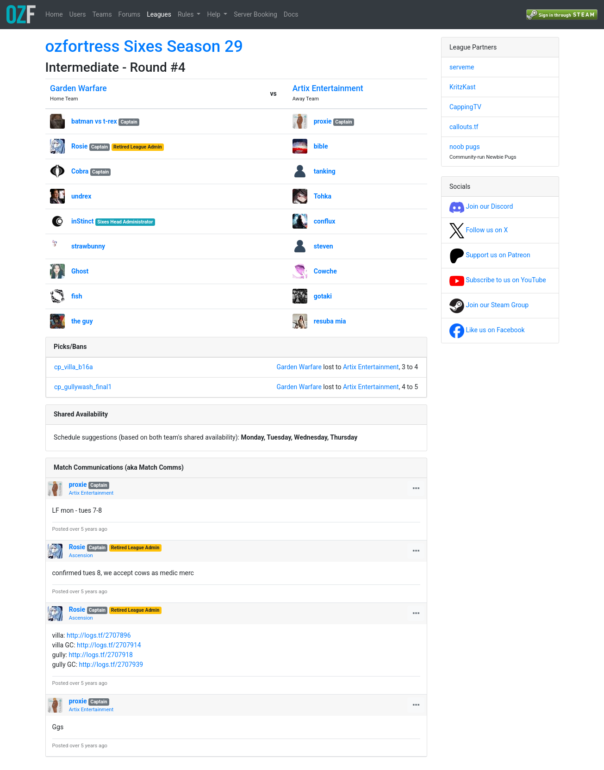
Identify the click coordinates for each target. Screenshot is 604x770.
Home (54, 14)
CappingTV (465, 107)
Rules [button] (186, 14)
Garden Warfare (78, 88)
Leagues (159, 14)
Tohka (322, 196)
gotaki (323, 296)
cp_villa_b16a (73, 367)
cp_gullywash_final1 (83, 387)
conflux (325, 221)
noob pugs (464, 146)
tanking (325, 171)
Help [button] (214, 14)
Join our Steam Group (489, 305)
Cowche (325, 271)
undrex (81, 196)
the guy (82, 321)
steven (323, 246)
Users (77, 14)
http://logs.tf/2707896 (99, 635)
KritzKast (462, 87)
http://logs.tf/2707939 (111, 664)
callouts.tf (463, 126)
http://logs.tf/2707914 (109, 645)
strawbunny (88, 246)
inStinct (82, 221)
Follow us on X (478, 230)
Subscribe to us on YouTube (497, 280)
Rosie (79, 146)
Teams (102, 14)
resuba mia (330, 321)
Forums (129, 14)
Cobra (79, 171)
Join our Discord (481, 206)
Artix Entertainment (328, 88)
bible (321, 146)
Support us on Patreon (489, 255)
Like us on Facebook (487, 330)
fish (76, 296)
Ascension (81, 556)
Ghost (79, 271)
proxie (323, 121)
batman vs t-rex (94, 121)
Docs (291, 14)
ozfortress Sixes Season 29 (144, 46)
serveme (461, 67)
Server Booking (255, 14)
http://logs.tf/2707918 (100, 654)
